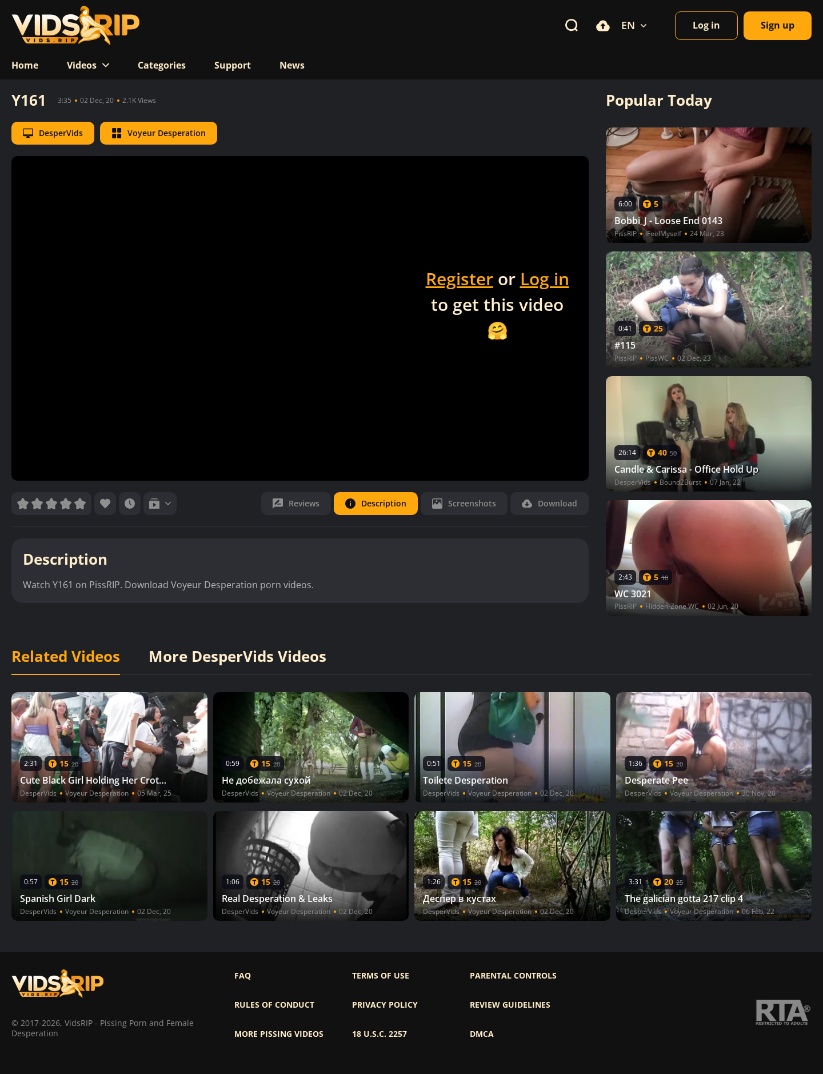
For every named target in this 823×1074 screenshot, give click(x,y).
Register (459, 278)
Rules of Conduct (274, 1005)
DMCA (482, 1034)
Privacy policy (385, 1005)
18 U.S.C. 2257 (379, 1034)
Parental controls (513, 976)
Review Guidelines (510, 1005)
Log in (544, 278)
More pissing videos (278, 1034)
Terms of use (380, 976)
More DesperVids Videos (237, 656)
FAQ (242, 976)
